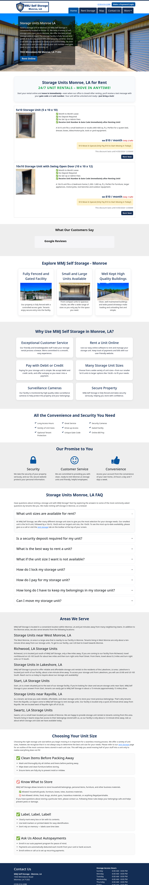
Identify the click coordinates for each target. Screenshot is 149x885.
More (127, 10)
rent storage (43, 504)
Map (101, 10)
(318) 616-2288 (104, 4)
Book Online (23, 872)
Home (73, 10)
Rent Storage (88, 10)
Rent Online (29, 58)
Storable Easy (129, 878)
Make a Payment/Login (123, 4)
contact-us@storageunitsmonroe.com (30, 866)
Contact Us (114, 10)
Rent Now (127, 156)
